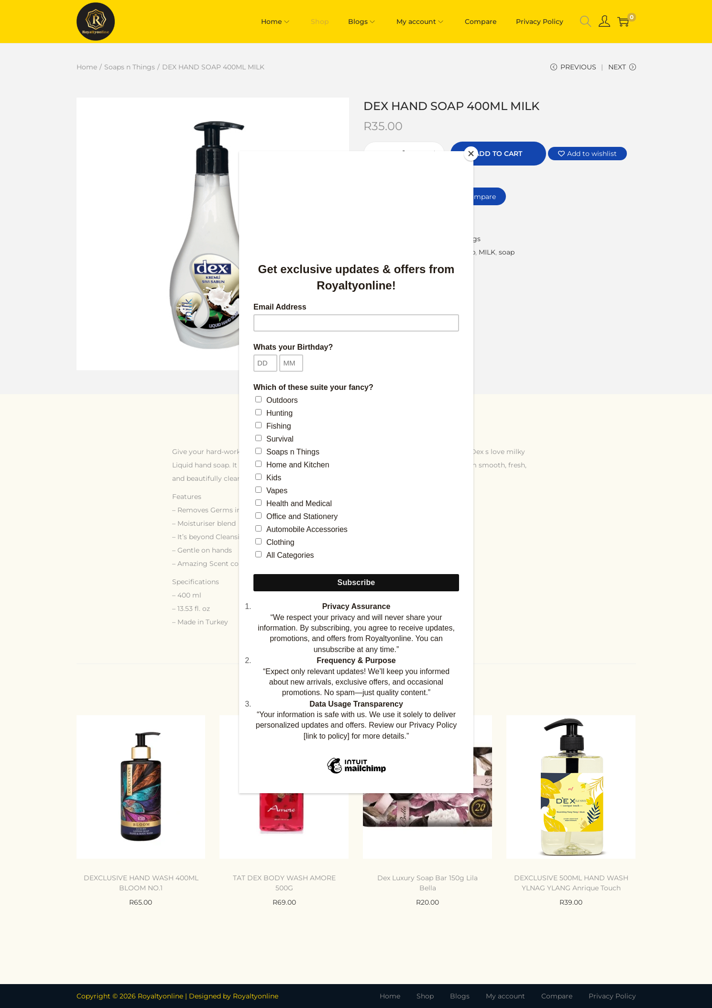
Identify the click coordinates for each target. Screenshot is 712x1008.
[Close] (471, 153)
